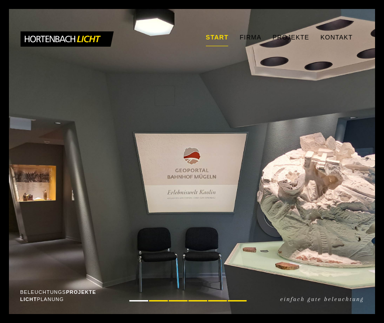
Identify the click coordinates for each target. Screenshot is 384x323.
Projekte (291, 37)
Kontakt (336, 37)
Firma (250, 37)
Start (217, 37)
